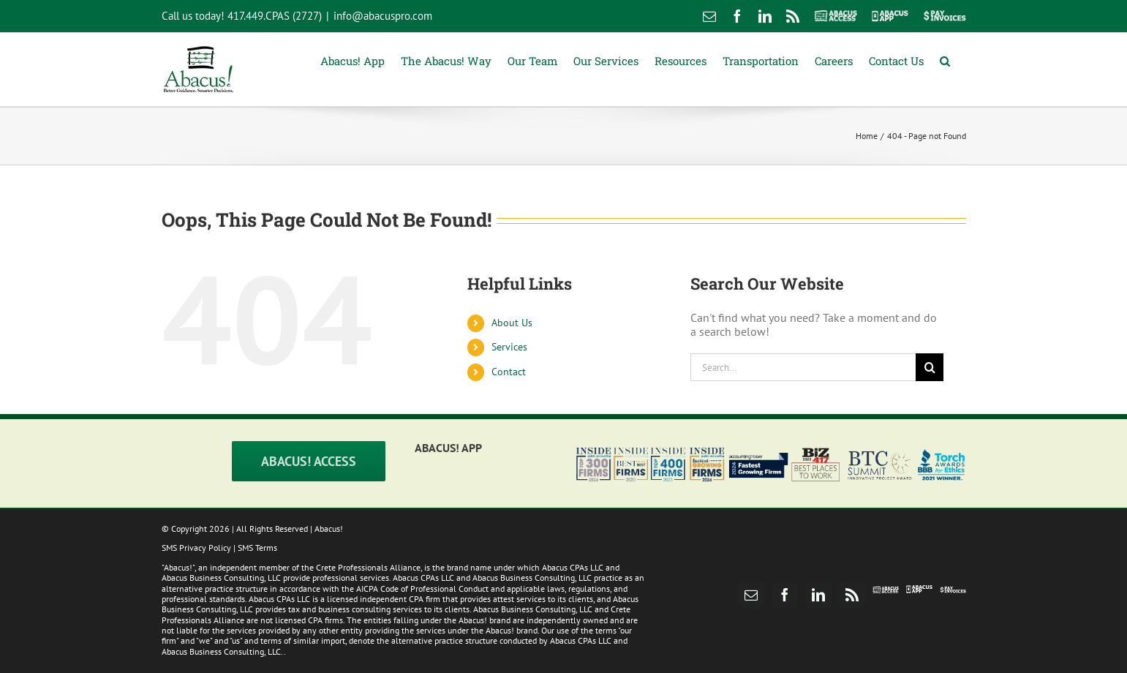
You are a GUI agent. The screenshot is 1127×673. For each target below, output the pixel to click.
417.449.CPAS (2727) (274, 16)
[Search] (929, 367)
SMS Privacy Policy (196, 547)
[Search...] (803, 367)
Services (509, 346)
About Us (511, 322)
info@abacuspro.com (382, 16)
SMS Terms (257, 547)
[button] (945, 59)
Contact (508, 371)
